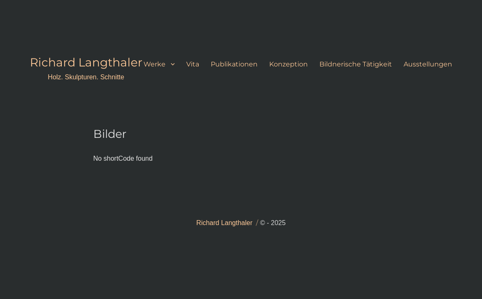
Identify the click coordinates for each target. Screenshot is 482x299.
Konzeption (288, 64)
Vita (192, 64)
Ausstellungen (428, 64)
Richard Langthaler (86, 62)
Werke (155, 64)
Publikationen (234, 64)
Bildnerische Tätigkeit (355, 64)
